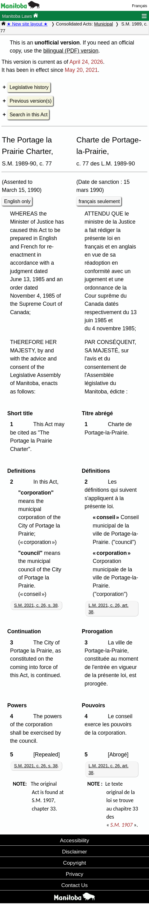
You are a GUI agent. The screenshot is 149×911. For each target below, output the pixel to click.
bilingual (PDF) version (71, 51)
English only (17, 201)
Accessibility (74, 840)
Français (139, 5)
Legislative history (29, 87)
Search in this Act (28, 114)
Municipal (103, 23)
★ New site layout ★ (27, 23)
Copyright (74, 863)
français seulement (99, 201)
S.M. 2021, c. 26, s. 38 (36, 605)
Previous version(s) (30, 101)
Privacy (74, 874)
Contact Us (74, 885)
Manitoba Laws (20, 16)
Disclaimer (74, 851)
